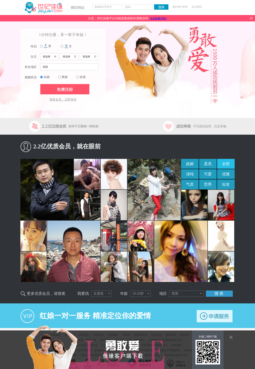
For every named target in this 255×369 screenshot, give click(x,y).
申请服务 (214, 316)
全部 (226, 164)
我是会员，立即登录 (63, 99)
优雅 (226, 174)
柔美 (208, 164)
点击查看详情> (158, 18)
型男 (208, 184)
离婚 (65, 77)
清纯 (190, 174)
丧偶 (83, 77)
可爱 (208, 174)
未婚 (47, 77)
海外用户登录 (180, 6)
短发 (226, 184)
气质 (190, 184)
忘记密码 (197, 6)
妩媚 (190, 164)
